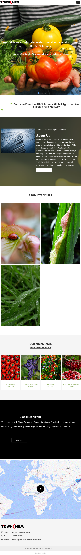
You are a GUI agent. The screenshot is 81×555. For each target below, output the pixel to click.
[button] (78, 2)
